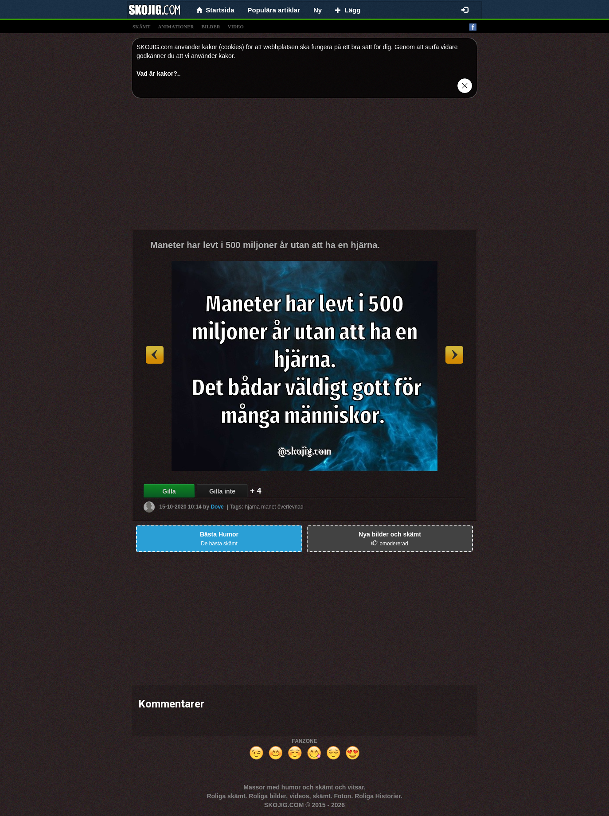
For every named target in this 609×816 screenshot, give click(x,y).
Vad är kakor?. (158, 73)
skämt (141, 26)
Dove (217, 507)
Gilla (169, 491)
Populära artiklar (274, 10)
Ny (317, 10)
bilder (211, 26)
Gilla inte (222, 491)
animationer (176, 26)
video (236, 26)
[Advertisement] (304, 167)
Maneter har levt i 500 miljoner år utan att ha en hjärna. (265, 245)
